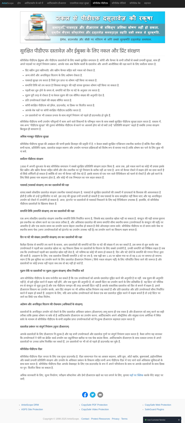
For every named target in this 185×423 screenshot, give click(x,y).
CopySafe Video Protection (95, 409)
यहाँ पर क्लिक (136, 375)
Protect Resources (100, 419)
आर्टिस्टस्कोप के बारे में (34, 3)
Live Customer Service (156, 420)
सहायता (147, 3)
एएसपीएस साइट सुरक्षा (79, 3)
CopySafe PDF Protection (94, 405)
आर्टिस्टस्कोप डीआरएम (56, 3)
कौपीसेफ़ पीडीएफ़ (100, 3)
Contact (85, 419)
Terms (124, 419)
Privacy (115, 419)
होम (19, 3)
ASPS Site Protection (32, 409)
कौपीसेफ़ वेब (135, 3)
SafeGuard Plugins (154, 409)
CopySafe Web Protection (158, 405)
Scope (8, 3)
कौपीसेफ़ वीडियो (119, 3)
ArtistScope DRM (30, 405)
